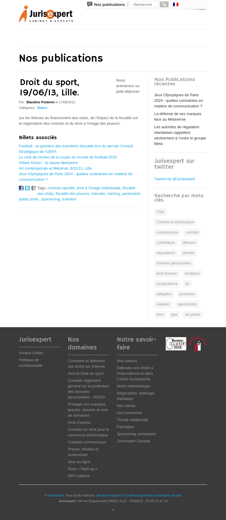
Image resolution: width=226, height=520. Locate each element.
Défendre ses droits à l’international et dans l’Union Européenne (135, 373)
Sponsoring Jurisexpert (136, 434)
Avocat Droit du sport (85, 373)
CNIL (160, 212)
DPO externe (79, 476)
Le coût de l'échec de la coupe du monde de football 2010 (68, 157)
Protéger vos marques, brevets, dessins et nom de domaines (88, 410)
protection (187, 294)
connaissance (167, 232)
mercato (98, 193)
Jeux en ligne (79, 462)
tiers (160, 315)
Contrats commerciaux (87, 442)
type (174, 315)
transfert (69, 199)
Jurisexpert (56, 495)
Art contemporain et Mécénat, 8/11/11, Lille (55, 168)
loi (187, 284)
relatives (163, 304)
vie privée (192, 315)
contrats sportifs (61, 188)
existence (192, 273)
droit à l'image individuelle (98, 188)
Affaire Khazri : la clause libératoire (48, 163)
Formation (125, 427)
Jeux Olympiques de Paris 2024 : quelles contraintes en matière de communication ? (178, 100)
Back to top (113, 510)
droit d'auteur (167, 273)
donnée (189, 253)
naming (113, 193)
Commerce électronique (175, 222)
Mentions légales (109, 495)
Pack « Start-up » (82, 469)
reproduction (187, 304)
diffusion (189, 243)
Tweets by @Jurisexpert (174, 179)
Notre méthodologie (133, 386)
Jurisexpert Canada (133, 441)
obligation (164, 294)
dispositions (166, 253)
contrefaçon (166, 243)
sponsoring (50, 199)
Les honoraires (129, 413)
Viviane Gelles (31, 353)
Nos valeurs (127, 361)
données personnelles (174, 263)
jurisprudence (167, 284)
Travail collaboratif (132, 420)
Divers (42, 107)
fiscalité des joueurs (72, 193)
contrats (192, 232)
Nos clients (126, 405)
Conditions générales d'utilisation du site (152, 495)
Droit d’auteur (79, 422)
